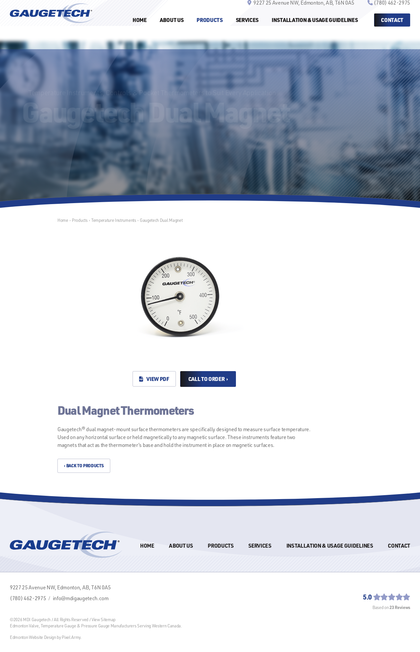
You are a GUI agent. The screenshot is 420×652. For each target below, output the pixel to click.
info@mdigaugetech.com (81, 598)
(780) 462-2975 (392, 14)
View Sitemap (104, 619)
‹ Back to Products (83, 465)
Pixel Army (71, 637)
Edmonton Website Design (33, 637)
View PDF (154, 378)
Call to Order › (208, 378)
